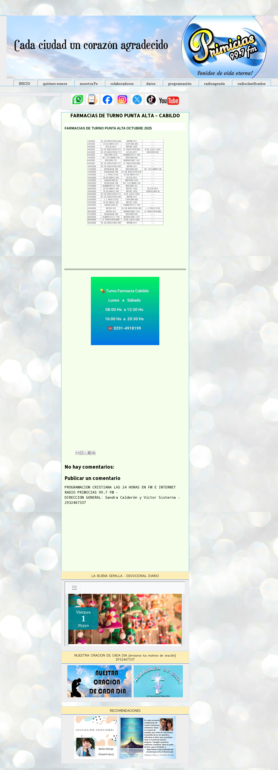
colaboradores (122, 83)
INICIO (24, 83)
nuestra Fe (89, 83)
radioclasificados (251, 83)
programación (179, 83)
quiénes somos (55, 83)
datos (150, 83)
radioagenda (214, 83)
